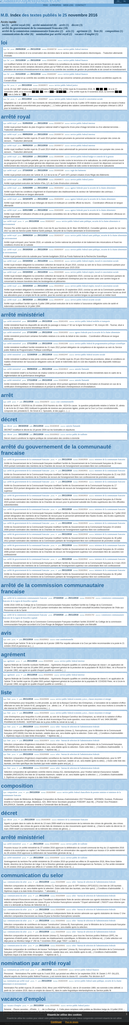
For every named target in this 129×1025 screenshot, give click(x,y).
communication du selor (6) (17, 34)
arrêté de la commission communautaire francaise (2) (32, 31)
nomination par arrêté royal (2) (54, 34)
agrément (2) (84, 31)
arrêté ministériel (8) (44, 25)
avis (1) (70, 31)
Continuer (56, 1022)
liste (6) (98, 31)
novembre (77, 15)
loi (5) (5, 25)
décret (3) (77, 25)
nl (124, 1)
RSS (45, 5)
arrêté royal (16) (20, 25)
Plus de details (71, 1022)
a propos (55, 5)
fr (118, 1)
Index (15, 15)
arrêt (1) (64, 25)
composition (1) (114, 31)
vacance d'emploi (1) (86, 34)
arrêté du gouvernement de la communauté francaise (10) (35, 28)
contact (81, 5)
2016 (93, 15)
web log (68, 5)
